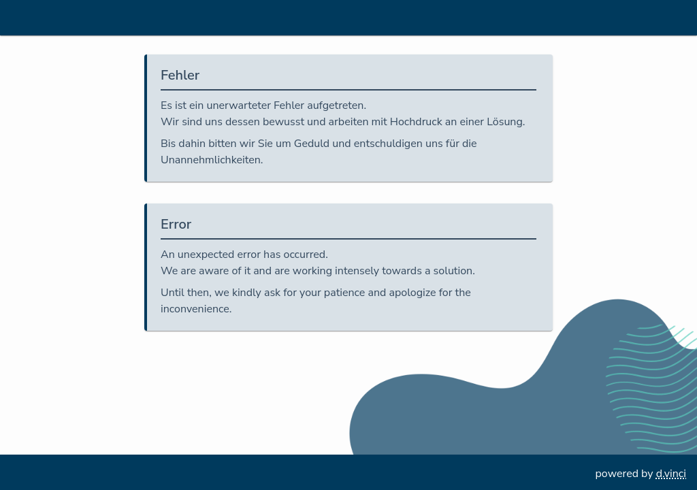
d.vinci (671, 473)
